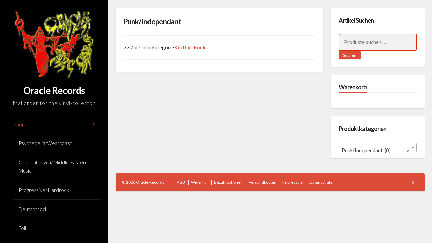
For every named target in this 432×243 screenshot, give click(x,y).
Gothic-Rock (190, 47)
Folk (23, 228)
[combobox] (378, 147)
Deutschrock (33, 209)
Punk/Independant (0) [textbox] (376, 150)
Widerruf (199, 182)
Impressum (292, 182)
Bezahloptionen (228, 182)
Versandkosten (262, 182)
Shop (19, 124)
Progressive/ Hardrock (44, 190)
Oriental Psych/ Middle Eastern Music (53, 166)
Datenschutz (320, 182)
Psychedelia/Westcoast (45, 143)
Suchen (349, 55)
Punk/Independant (152, 21)
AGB (181, 182)
